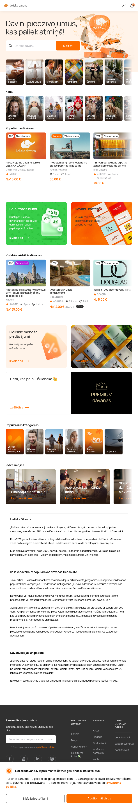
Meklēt (68, 46)
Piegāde (97, 760)
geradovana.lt (123, 761)
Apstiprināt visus (99, 798)
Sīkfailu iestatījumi (35, 799)
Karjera (75, 757)
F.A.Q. (96, 754)
